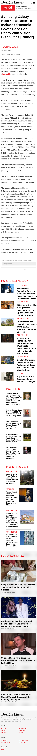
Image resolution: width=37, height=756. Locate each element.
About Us (4, 740)
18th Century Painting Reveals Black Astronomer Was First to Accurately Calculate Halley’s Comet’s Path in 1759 (26, 346)
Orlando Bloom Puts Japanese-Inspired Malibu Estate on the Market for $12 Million (18, 660)
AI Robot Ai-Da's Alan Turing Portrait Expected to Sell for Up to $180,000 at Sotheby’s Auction (27, 310)
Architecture (23, 318)
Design (20, 373)
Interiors (3, 732)
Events (21, 732)
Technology (9, 46)
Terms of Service (6, 742)
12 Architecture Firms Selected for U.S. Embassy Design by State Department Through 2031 (12, 540)
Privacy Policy (18, 721)
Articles (10, 489)
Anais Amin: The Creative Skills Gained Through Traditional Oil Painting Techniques (16, 697)
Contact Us (22, 742)
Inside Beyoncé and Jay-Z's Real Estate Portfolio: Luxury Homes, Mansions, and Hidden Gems (16, 623)
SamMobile (6, 74)
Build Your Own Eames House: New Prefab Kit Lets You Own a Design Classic (13, 425)
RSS (2, 750)
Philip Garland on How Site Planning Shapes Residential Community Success (18, 587)
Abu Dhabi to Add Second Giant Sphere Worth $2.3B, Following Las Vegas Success (27, 327)
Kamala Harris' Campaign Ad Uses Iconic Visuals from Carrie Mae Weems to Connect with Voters (27, 294)
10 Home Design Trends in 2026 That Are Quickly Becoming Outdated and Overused (13, 438)
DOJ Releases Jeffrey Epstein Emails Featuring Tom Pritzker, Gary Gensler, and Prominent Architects (13, 453)
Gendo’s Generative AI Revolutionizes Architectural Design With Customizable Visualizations (26, 365)
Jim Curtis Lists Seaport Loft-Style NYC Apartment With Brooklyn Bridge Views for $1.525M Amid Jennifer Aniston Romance (14, 399)
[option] (26, 8)
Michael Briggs (7, 50)
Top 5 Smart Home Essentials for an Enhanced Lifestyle (26, 379)
